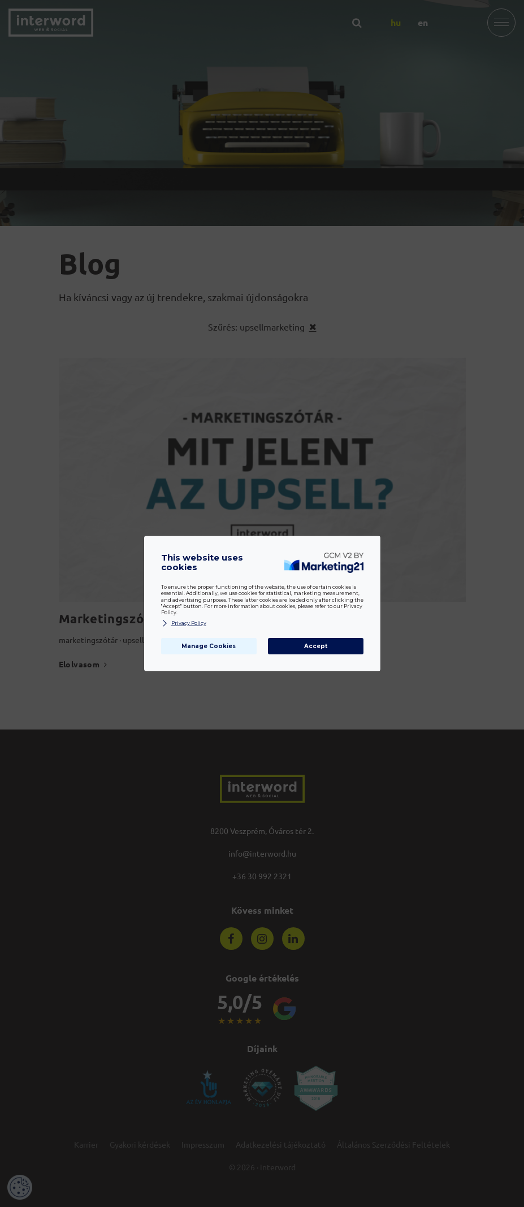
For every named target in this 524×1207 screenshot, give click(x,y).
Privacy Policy (183, 623)
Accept (315, 646)
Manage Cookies (208, 646)
